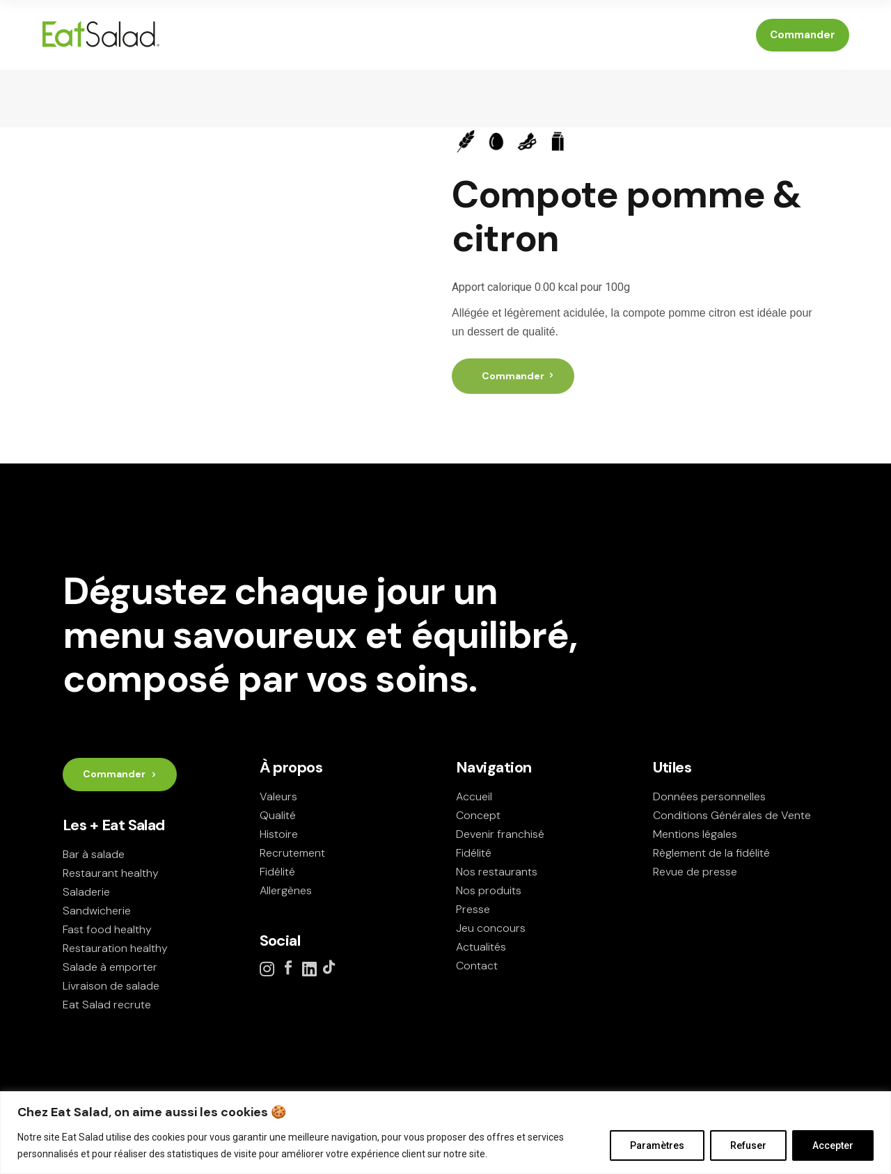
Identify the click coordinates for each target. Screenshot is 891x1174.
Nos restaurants (496, 871)
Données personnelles (709, 796)
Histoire (279, 834)
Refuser (748, 1145)
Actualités (481, 946)
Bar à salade (94, 854)
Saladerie (86, 892)
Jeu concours (491, 928)
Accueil (474, 796)
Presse (473, 909)
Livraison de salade (111, 985)
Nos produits (488, 890)
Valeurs (278, 796)
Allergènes (286, 890)
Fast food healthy (107, 929)
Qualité (278, 815)
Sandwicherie (97, 910)
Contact (477, 965)
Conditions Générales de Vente (732, 815)
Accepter (832, 1145)
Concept (478, 815)
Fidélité (277, 871)
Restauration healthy (115, 948)
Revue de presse (695, 871)
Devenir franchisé (500, 834)
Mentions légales (695, 834)
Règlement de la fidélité (711, 853)
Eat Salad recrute (107, 1004)
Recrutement (292, 853)
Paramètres (657, 1145)
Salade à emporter (110, 967)
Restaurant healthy (111, 873)
